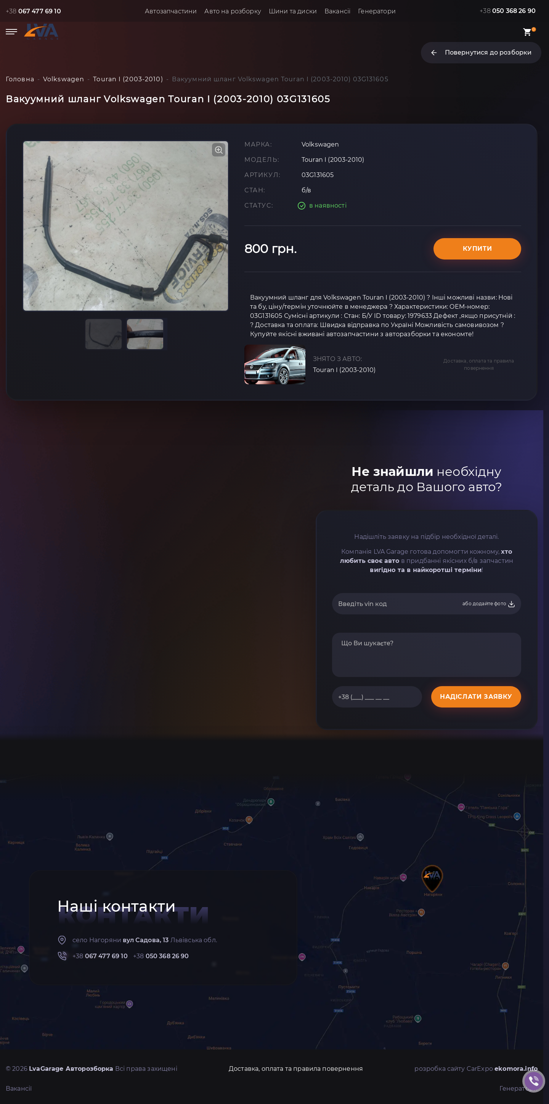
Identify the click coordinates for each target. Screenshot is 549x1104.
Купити (477, 248)
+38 (33, 11)
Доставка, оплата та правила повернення (478, 364)
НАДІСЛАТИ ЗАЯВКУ (476, 696)
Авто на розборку (232, 11)
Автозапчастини (171, 11)
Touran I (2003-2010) (344, 370)
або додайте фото (488, 604)
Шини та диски (293, 11)
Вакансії (337, 11)
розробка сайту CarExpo (476, 1068)
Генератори (377, 11)
